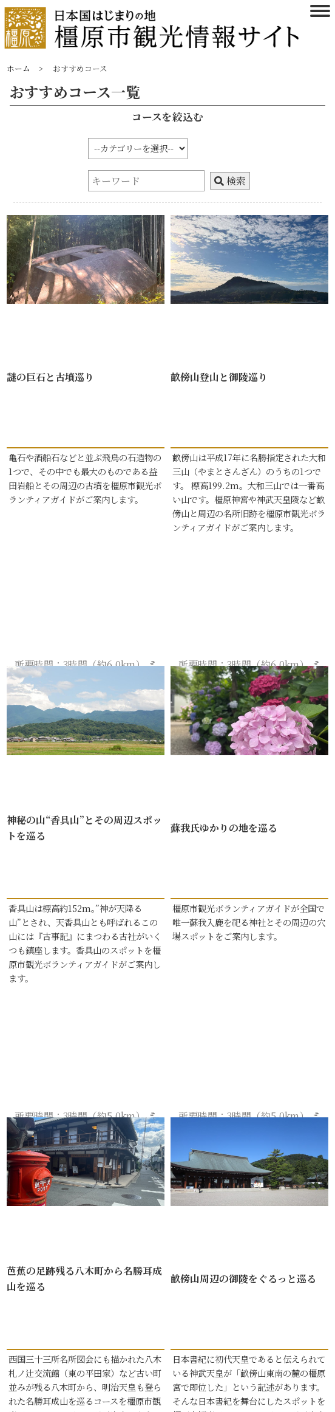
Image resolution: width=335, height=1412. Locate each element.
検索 (230, 181)
